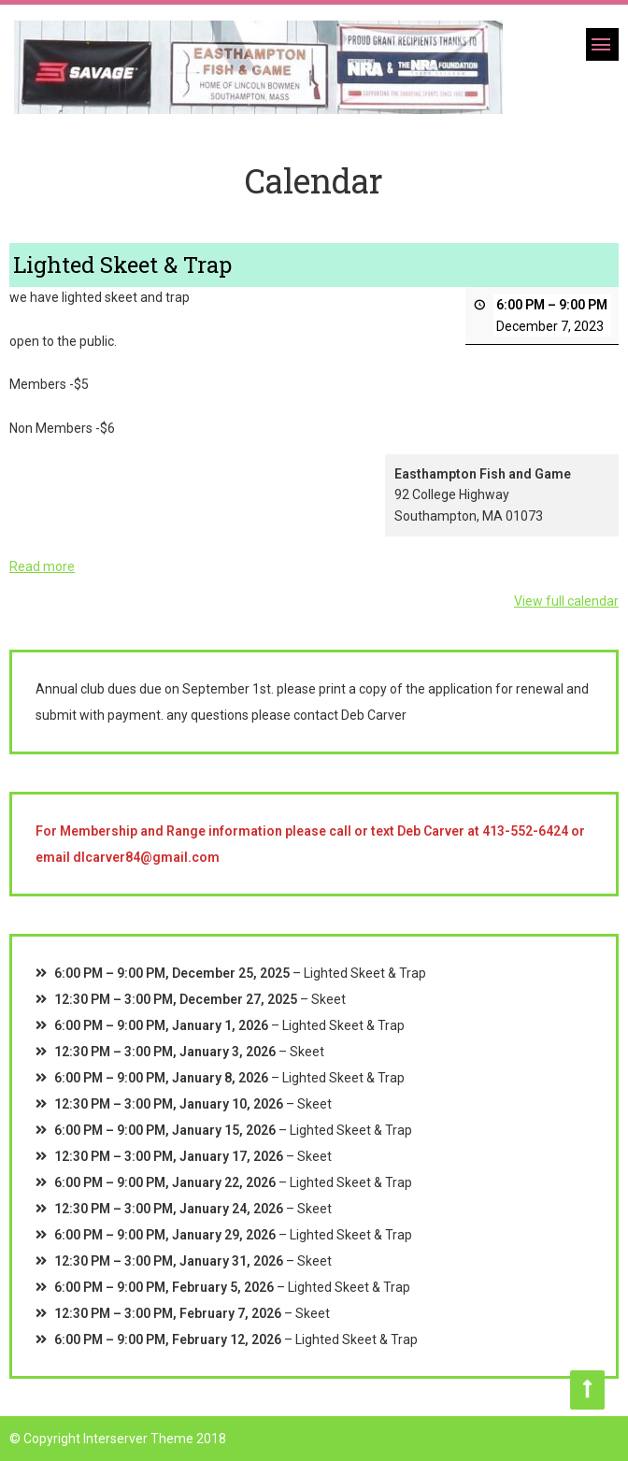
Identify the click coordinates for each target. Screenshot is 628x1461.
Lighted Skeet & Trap (365, 973)
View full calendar (566, 601)
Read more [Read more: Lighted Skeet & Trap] (42, 566)
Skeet (328, 999)
